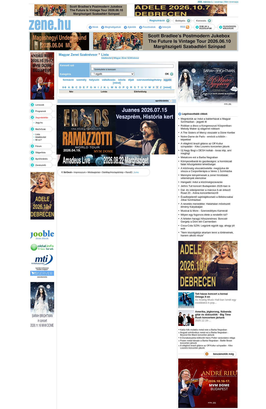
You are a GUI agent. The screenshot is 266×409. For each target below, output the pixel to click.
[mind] (117, 82)
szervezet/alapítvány (149, 79)
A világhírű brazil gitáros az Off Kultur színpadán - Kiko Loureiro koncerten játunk (205, 145)
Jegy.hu (39, 122)
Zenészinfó (40, 165)
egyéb (167, 79)
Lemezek (39, 105)
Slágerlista (40, 152)
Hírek (93, 27)
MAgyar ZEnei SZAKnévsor (126, 58)
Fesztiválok (147, 27)
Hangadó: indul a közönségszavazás (202, 182)
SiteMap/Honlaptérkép (113, 172)
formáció (68, 79)
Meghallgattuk (111, 27)
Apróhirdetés (41, 159)
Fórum (38, 146)
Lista (37, 134)
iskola (121, 79)
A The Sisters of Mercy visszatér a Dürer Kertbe (208, 132)
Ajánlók (130, 27)
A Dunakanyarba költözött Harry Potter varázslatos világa (207, 338)
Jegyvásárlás (41, 117)
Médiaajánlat (94, 172)
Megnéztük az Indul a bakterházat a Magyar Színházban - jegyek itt (206, 120)
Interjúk (165, 27)
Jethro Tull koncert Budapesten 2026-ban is (205, 186)
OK (169, 73)
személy (81, 79)
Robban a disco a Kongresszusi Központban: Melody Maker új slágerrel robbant (206, 127)
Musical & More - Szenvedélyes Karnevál (204, 210)
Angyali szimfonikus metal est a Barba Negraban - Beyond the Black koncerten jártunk (204, 333)
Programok (40, 111)
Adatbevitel (40, 137)
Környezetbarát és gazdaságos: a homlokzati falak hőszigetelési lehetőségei (206, 163)
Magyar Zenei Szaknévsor (78, 54)
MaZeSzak (40, 129)
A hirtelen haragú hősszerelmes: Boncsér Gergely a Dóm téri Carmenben (204, 220)
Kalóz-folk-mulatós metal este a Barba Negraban (203, 330)
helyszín (94, 79)
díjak (131, 79)
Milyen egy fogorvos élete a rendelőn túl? (204, 214)
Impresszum (80, 172)
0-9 (64, 87)
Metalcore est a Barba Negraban (199, 157)
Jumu (136, 172)
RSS (184, 27)
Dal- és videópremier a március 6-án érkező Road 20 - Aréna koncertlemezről (205, 191)
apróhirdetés (164, 100)
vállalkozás (109, 79)
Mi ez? (38, 140)
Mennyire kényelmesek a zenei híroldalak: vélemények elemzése (204, 177)
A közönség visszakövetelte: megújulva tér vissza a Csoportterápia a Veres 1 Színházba (206, 170)
